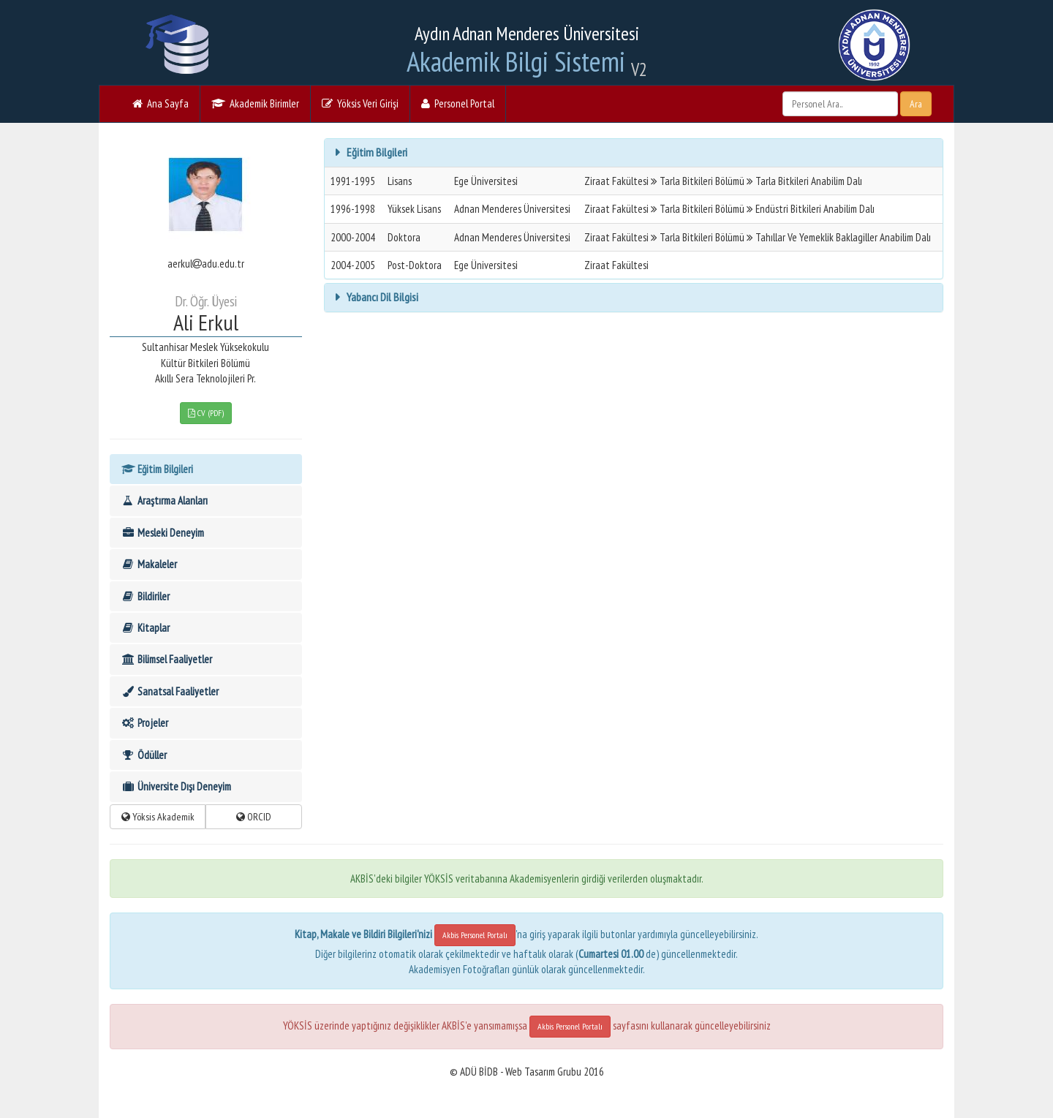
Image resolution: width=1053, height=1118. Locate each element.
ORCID (253, 816)
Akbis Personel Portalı (474, 934)
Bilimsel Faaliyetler (166, 659)
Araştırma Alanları (164, 500)
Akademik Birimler (255, 103)
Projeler (144, 723)
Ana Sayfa (160, 103)
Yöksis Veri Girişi (360, 103)
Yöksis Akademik (158, 816)
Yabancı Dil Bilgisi (381, 297)
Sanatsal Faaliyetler (170, 691)
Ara (916, 103)
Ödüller (144, 755)
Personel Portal (457, 103)
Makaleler (149, 564)
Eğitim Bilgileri (157, 469)
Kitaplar (145, 628)
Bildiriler (145, 596)
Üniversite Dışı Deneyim (176, 786)
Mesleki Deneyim (162, 533)
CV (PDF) (206, 412)
